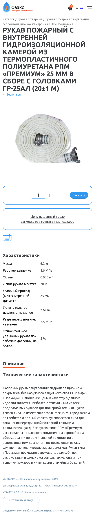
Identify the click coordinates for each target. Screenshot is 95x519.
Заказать (79, 195)
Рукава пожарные (30, 19)
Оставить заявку (21, 500)
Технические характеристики (36, 374)
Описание (14, 363)
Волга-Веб (23, 510)
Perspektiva (66, 510)
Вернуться (13, 94)
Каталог (8, 19)
